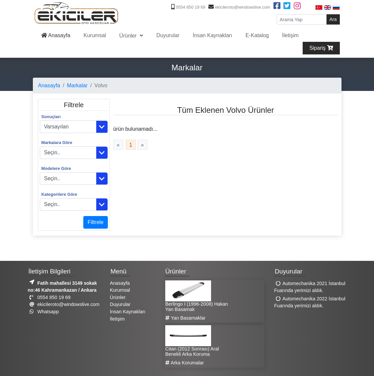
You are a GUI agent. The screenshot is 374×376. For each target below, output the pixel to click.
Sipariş (321, 48)
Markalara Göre (56, 142)
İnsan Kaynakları (212, 35)
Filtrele (96, 222)
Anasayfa (55, 35)
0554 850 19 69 (187, 7)
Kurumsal (95, 35)
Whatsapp (43, 311)
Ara (333, 19)
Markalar (77, 85)
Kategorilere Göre (59, 194)
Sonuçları (51, 116)
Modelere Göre (56, 168)
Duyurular (167, 35)
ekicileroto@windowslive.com (238, 7)
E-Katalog (257, 35)
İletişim (290, 35)
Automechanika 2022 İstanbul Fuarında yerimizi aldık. (309, 302)
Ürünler (128, 35)
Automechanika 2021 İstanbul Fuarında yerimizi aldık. (309, 287)
